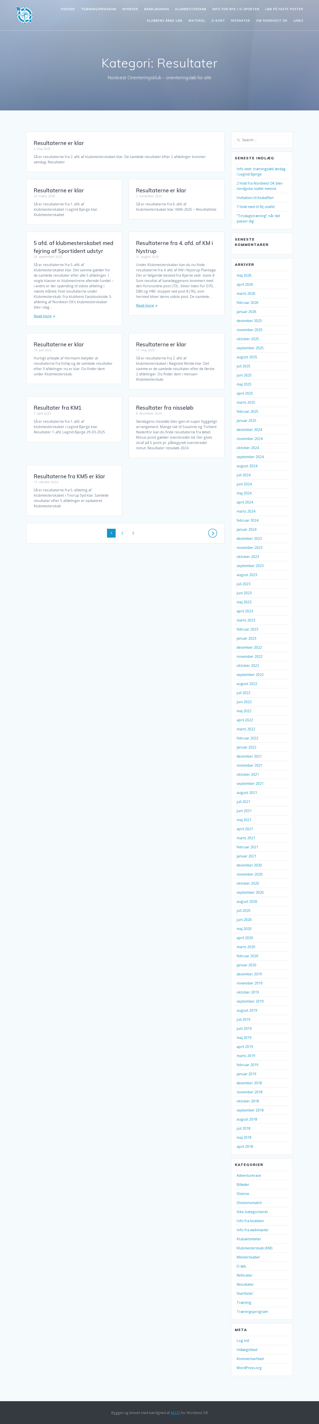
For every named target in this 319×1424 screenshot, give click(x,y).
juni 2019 (244, 1028)
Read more (145, 310)
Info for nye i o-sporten (235, 9)
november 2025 (250, 329)
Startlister (245, 1293)
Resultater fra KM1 (58, 391)
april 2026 (245, 284)
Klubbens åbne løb (164, 20)
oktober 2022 (248, 665)
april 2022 (245, 720)
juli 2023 (243, 583)
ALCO (175, 1412)
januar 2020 (246, 965)
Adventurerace (249, 1175)
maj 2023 (244, 602)
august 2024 (247, 465)
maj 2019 (244, 1037)
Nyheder (130, 9)
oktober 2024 (248, 447)
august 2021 (247, 792)
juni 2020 (244, 919)
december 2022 (249, 647)
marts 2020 (246, 946)
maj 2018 (244, 1137)
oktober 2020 (248, 883)
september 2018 (250, 1110)
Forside (68, 9)
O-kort (218, 20)
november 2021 (250, 765)
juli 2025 (243, 366)
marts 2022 (246, 729)
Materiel (197, 20)
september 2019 (250, 1001)
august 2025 (247, 357)
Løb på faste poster (284, 9)
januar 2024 (246, 529)
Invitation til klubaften (255, 197)
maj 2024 (244, 493)
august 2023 (247, 574)
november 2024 (250, 438)
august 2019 (247, 1010)
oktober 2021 (248, 774)
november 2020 (250, 874)
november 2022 (250, 656)
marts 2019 (246, 1055)
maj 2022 (244, 710)
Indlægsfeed (247, 1349)
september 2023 (250, 565)
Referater (240, 20)
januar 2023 (246, 638)
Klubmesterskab (190, 9)
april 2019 (245, 1046)
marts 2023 (246, 620)
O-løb (241, 1266)
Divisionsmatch (249, 1202)
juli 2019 (243, 1019)
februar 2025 (247, 411)
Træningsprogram (98, 9)
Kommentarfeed (250, 1358)
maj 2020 (244, 928)
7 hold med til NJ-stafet (256, 206)
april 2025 (245, 393)
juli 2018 (243, 1128)
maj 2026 (244, 275)
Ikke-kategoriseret (252, 1211)
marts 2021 (246, 837)
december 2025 (249, 320)
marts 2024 (246, 511)
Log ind (243, 1340)
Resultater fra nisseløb (164, 402)
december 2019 (249, 974)
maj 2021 (244, 819)
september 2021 (250, 783)
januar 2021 (246, 856)
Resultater (245, 1284)
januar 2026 (246, 311)
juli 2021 (243, 801)
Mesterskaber (248, 1257)
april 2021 (245, 828)
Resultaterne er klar (59, 143)
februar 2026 (247, 302)
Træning (244, 1302)
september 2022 (250, 674)
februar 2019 (247, 1064)
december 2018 (249, 1083)
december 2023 (249, 538)
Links (298, 20)
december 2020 (249, 865)
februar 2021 (247, 847)
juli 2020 (243, 910)
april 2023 (245, 611)
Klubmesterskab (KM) (254, 1248)
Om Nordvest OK (272, 20)
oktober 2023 (248, 556)
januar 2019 (246, 1073)
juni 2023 (244, 592)
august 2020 (247, 901)
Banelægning (156, 9)
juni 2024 (244, 484)
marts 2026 (246, 293)
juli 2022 (243, 692)
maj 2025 (244, 384)
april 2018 (245, 1146)
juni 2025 (244, 375)
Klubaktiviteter (249, 1239)
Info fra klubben (250, 1220)
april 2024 (245, 502)
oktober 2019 (248, 992)
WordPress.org (249, 1367)
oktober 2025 (248, 338)
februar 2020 (247, 955)
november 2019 (250, 983)
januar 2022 (246, 747)
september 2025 (250, 347)
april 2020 (245, 937)
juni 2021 (244, 810)
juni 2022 (244, 701)
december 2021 (249, 756)
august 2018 (247, 1119)
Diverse (243, 1193)
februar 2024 (247, 520)
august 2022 (247, 683)
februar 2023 (247, 629)
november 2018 (250, 1092)
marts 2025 (246, 402)
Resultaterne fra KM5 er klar (69, 444)
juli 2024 (243, 475)
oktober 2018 (248, 1101)
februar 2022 (247, 738)
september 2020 (250, 892)
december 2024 (249, 429)
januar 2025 (246, 420)
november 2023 (250, 547)
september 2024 (250, 456)
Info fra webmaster (253, 1229)
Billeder (243, 1184)
